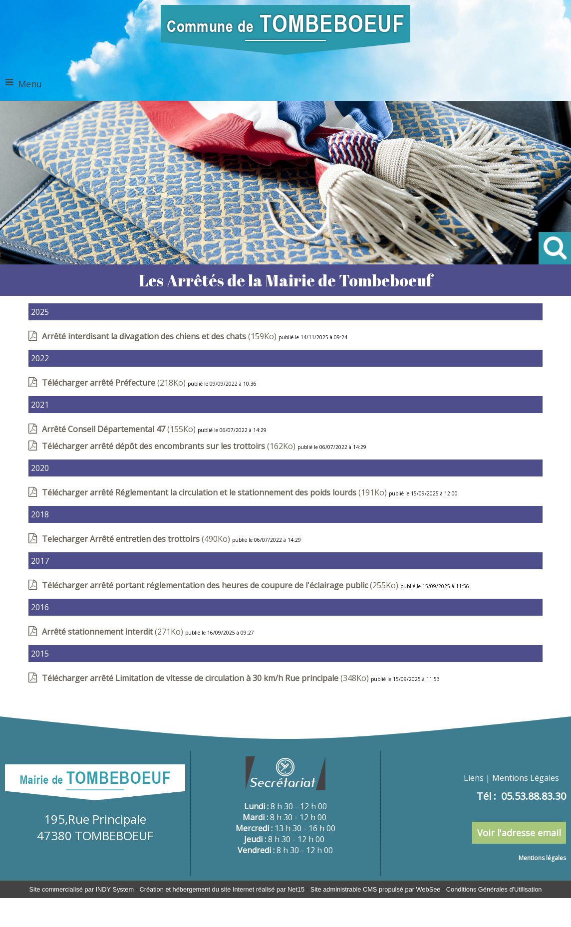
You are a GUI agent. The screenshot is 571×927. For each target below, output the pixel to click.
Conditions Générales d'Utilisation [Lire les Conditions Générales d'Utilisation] (494, 889)
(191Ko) (215, 492)
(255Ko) (221, 585)
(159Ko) (160, 336)
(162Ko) (169, 446)
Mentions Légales (525, 777)
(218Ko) (115, 382)
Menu (30, 84)
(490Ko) (137, 538)
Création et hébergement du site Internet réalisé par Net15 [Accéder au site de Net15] (221, 889)
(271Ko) (113, 631)
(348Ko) (206, 678)
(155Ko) (120, 429)
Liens (474, 777)
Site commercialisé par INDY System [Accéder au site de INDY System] (81, 889)
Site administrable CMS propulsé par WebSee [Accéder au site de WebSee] (375, 889)
